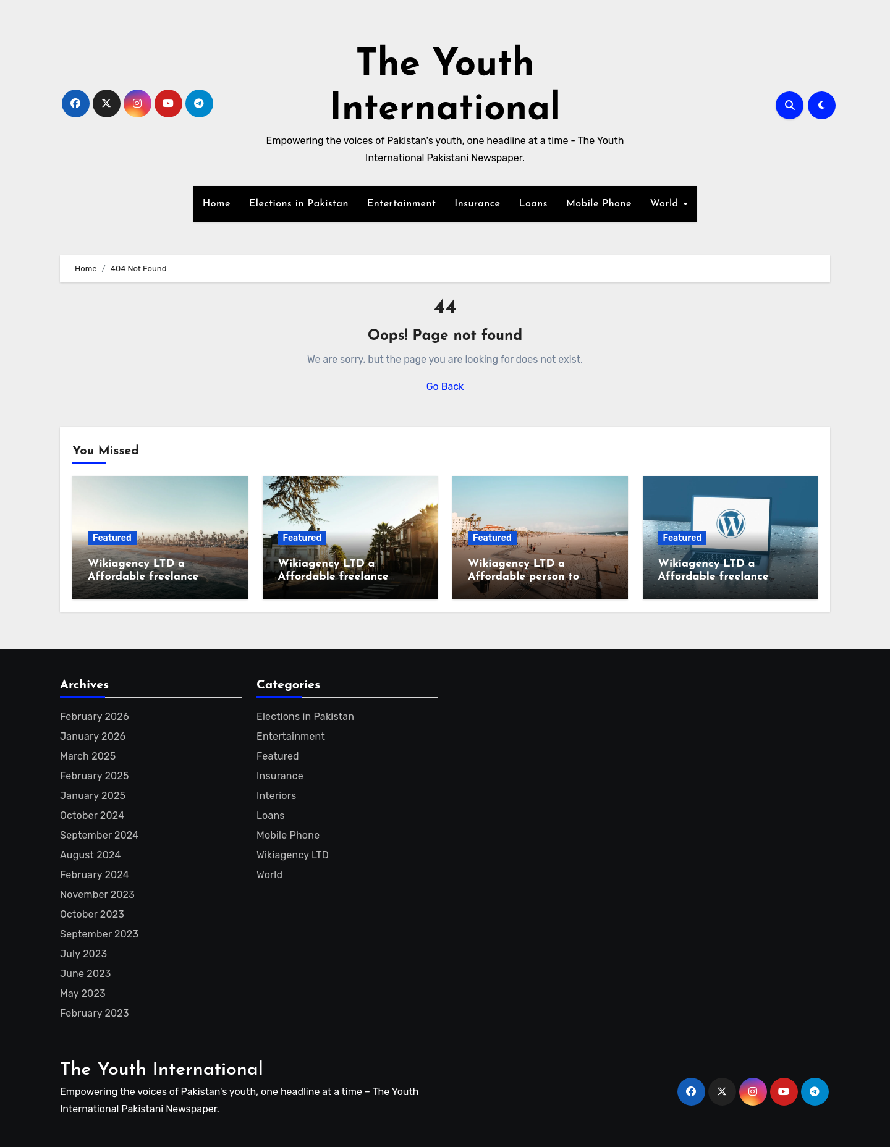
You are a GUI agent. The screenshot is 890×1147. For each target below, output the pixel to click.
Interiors (276, 796)
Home (217, 204)
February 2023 (94, 1013)
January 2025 (92, 796)
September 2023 (99, 934)
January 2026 (92, 736)
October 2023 (92, 914)
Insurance (477, 204)
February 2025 (94, 776)
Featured (112, 538)
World (666, 204)
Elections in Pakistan (299, 204)
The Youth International (161, 1070)
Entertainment (401, 204)
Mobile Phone (599, 204)
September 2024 (99, 835)
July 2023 (83, 954)
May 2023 (83, 993)
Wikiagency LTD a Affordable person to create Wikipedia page (528, 577)
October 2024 (92, 815)
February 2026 (94, 716)
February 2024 (94, 875)
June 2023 (85, 974)
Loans (533, 204)
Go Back (445, 386)
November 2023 (97, 894)
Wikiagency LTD (292, 855)
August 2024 (90, 855)
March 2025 (88, 756)
